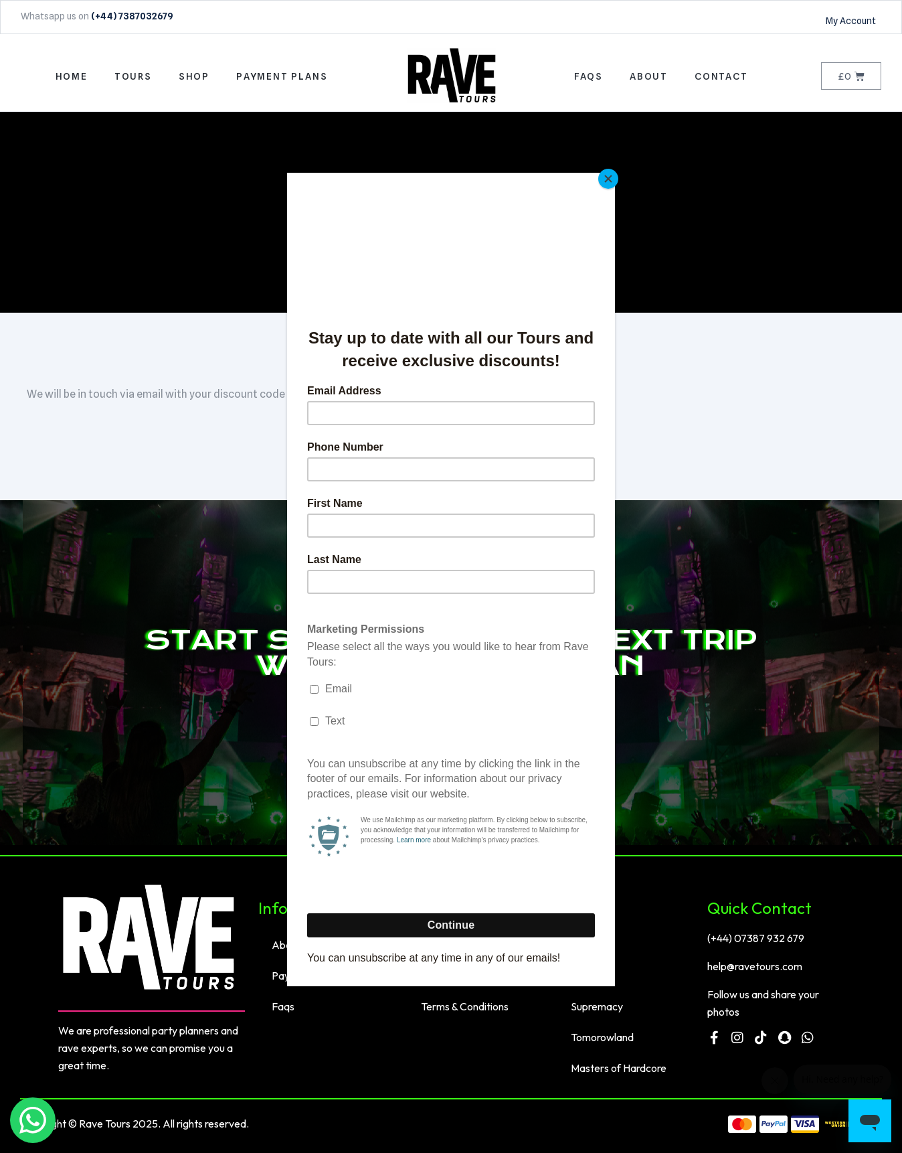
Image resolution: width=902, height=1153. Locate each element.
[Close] (612, 176)
